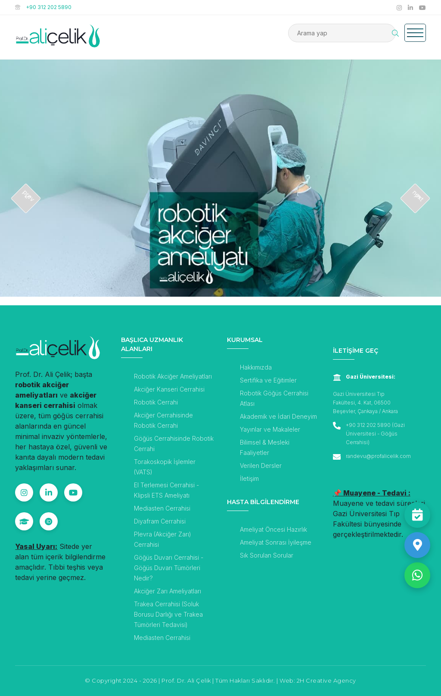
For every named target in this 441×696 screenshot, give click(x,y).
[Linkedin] (49, 492)
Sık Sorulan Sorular (266, 555)
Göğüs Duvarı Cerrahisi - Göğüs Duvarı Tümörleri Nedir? (168, 568)
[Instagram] (24, 492)
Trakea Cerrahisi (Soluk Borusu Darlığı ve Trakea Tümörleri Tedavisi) (168, 614)
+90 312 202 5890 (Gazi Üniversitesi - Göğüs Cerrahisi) (375, 433)
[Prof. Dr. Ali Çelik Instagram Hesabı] (400, 7)
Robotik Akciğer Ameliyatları (173, 376)
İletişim (249, 478)
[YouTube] (73, 492)
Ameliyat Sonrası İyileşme (275, 542)
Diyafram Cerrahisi (160, 521)
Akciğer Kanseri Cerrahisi (169, 389)
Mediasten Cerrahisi (162, 508)
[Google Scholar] (24, 521)
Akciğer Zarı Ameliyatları (167, 591)
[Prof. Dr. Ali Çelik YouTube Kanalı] (422, 7)
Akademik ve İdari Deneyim (278, 416)
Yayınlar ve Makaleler (270, 429)
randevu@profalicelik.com (378, 456)
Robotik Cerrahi (156, 402)
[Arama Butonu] (395, 33)
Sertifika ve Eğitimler (268, 380)
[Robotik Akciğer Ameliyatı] (220, 212)
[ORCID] (49, 521)
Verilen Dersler (261, 465)
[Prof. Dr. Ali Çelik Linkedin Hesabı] (411, 7)
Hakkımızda (256, 367)
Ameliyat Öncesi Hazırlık (273, 529)
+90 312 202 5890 (48, 7)
